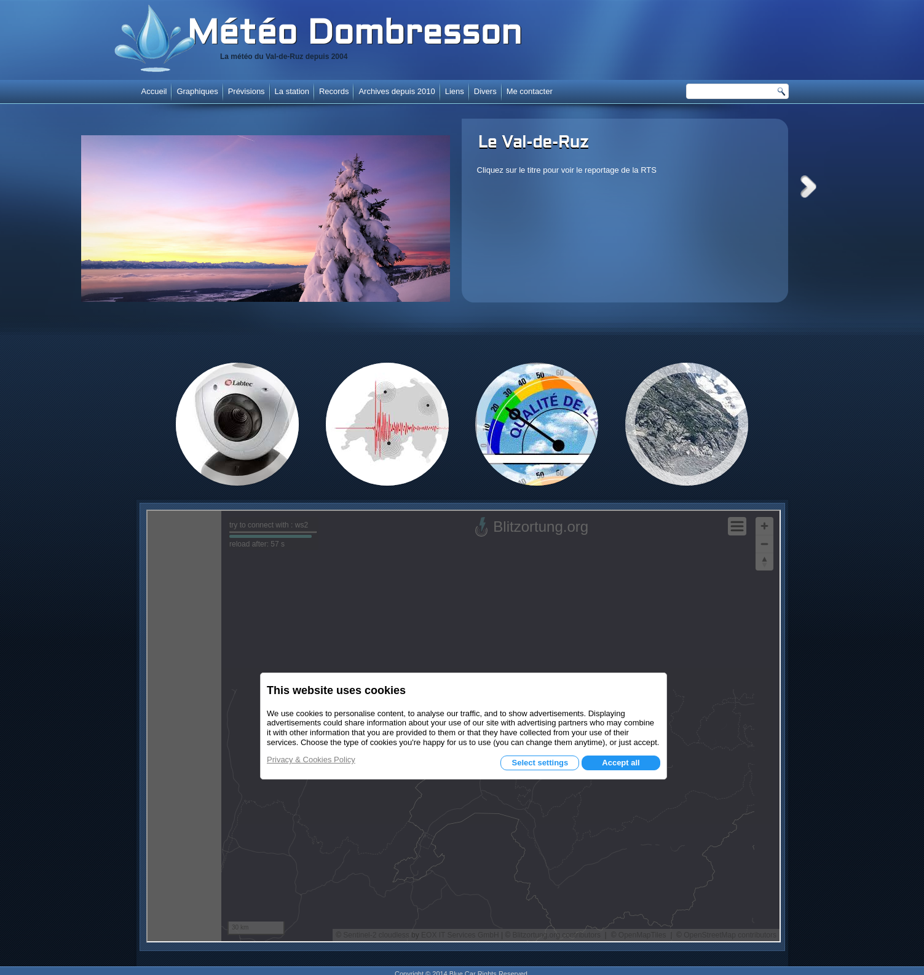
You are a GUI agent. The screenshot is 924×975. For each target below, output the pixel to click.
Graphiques (197, 91)
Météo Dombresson (354, 35)
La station (292, 91)
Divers (485, 91)
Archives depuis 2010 (396, 91)
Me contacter (530, 91)
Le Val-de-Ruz (533, 143)
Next (808, 186)
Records (334, 91)
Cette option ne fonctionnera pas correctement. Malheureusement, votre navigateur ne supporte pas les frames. (463, 726)
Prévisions (246, 91)
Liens (454, 91)
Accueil (154, 91)
